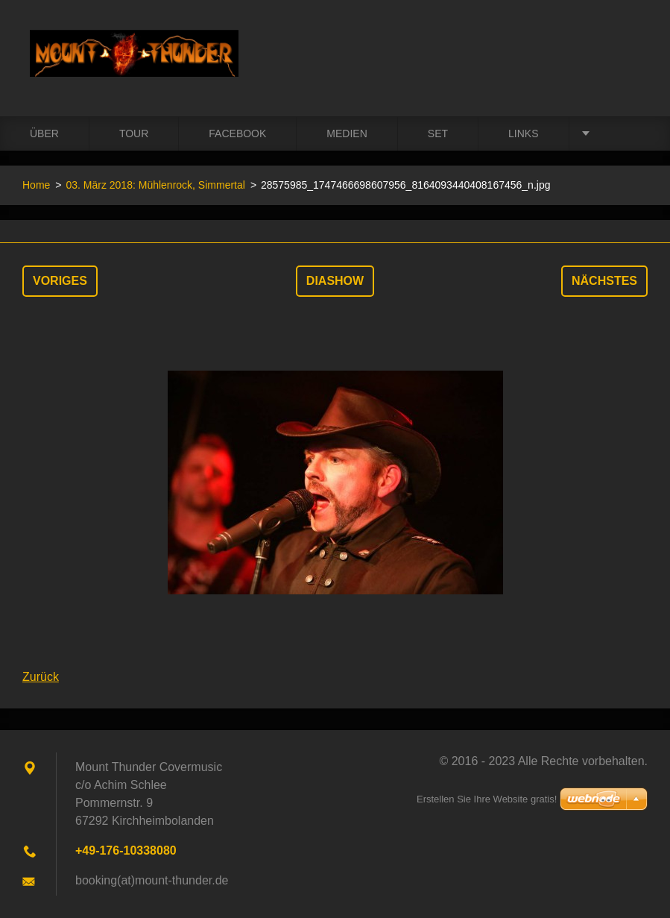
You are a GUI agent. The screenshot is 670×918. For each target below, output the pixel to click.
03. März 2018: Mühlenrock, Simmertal (155, 185)
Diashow (335, 280)
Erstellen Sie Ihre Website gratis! (487, 799)
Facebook (237, 133)
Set (438, 133)
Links (523, 133)
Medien (346, 133)
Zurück (40, 676)
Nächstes (604, 280)
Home (36, 185)
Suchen (631, 43)
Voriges (60, 280)
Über (44, 133)
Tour (133, 133)
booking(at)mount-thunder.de (151, 880)
